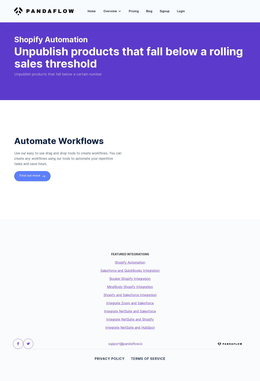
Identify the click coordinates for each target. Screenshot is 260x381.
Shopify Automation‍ (130, 262)
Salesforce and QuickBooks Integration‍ (130, 271)
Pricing (134, 11)
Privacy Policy (110, 359)
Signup (165, 11)
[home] (46, 11)
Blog (149, 11)
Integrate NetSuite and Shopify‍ (130, 319)
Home (92, 11)
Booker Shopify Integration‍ (130, 279)
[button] (112, 11)
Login (181, 11)
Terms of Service (148, 359)
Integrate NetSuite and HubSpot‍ (130, 327)
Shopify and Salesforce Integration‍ (130, 295)
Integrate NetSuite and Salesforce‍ (130, 311)
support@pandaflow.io (125, 344)
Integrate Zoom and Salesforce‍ (130, 303)
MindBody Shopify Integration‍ (130, 287)
